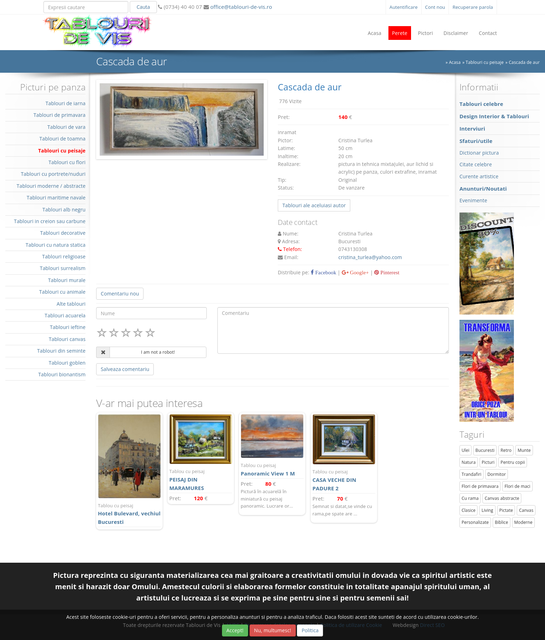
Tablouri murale (67, 280)
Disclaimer (456, 33)
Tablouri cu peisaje (485, 62)
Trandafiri (471, 474)
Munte (524, 450)
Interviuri (472, 128)
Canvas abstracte (502, 498)
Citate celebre (475, 164)
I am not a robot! (158, 352)
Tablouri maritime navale (56, 197)
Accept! (235, 630)
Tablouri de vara (66, 127)
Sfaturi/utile (475, 140)
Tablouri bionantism (62, 374)
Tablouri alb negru (64, 209)
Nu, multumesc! (272, 630)
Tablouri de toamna (62, 138)
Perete (400, 33)
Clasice (468, 510)
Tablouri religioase (64, 256)
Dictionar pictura (479, 152)
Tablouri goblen (67, 362)
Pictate (506, 510)
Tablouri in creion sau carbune (50, 221)
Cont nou (435, 7)
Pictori (425, 33)
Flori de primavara (480, 486)
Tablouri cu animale (62, 291)
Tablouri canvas (67, 339)
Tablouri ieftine (68, 327)
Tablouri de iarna (66, 103)
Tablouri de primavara (60, 115)
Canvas (526, 510)
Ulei (465, 450)
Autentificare (403, 7)
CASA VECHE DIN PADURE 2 (343, 480)
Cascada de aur (524, 62)
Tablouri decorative (63, 232)
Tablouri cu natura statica (55, 244)
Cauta (143, 7)
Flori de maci (517, 486)
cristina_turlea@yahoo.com (370, 257)
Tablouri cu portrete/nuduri (53, 174)
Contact (488, 33)
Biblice (501, 522)
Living (487, 510)
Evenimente (473, 200)
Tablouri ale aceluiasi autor (314, 205)
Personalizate (475, 522)
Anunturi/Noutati (483, 188)
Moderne (523, 522)
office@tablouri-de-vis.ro (240, 6)
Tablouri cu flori (67, 162)
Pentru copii (512, 462)
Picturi (488, 462)
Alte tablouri (71, 303)
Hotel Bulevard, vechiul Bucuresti (129, 514)
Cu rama (470, 498)
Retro (505, 450)
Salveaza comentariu (125, 369)
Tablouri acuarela (65, 315)
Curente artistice (478, 176)
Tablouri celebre (481, 103)
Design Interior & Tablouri (494, 116)
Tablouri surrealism (63, 268)
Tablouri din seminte (61, 350)
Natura (469, 462)
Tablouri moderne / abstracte (51, 186)
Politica (309, 630)
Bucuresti (484, 450)
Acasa (374, 33)
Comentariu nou (120, 293)
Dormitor (496, 474)
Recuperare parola (472, 7)
